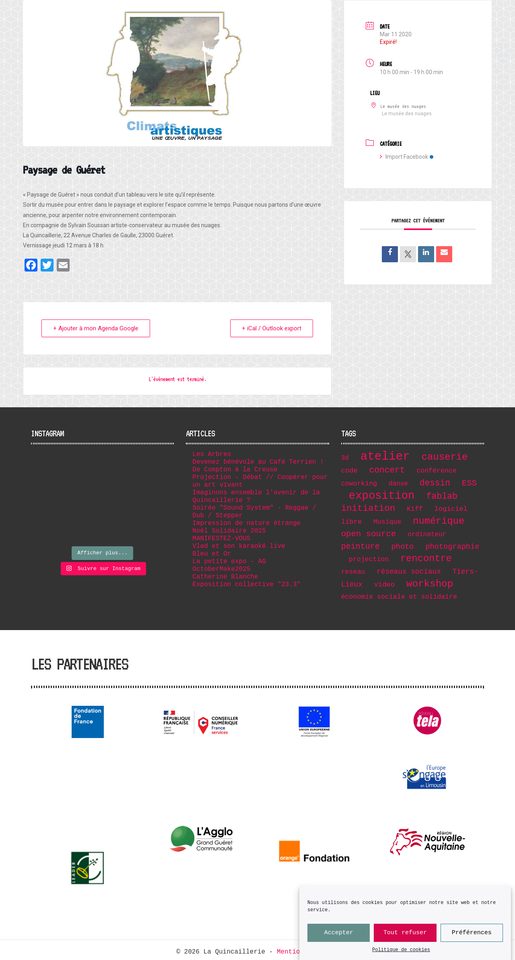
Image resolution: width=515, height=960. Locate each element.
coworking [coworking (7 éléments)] (359, 483)
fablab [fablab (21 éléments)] (441, 496)
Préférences (472, 936)
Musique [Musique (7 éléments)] (387, 522)
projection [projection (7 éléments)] (369, 559)
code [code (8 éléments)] (349, 471)
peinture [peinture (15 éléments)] (360, 546)
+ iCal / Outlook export (271, 328)
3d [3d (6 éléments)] (345, 458)
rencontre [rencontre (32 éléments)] (426, 558)
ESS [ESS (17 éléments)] (469, 483)
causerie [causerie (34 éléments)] (445, 457)
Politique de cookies (401, 953)
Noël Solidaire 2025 (229, 531)
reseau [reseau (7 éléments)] (353, 572)
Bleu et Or (211, 554)
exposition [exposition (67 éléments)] (382, 495)
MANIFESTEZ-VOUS (221, 538)
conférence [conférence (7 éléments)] (436, 471)
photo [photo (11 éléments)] (402, 546)
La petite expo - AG (229, 561)
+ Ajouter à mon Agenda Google (95, 328)
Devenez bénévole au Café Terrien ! (257, 462)
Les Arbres (211, 454)
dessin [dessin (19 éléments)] (435, 483)
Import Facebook (406, 156)
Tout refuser (405, 936)
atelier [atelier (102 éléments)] (385, 456)
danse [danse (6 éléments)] (398, 483)
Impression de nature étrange (246, 523)
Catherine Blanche (225, 577)
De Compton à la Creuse (234, 469)
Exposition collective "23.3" (246, 584)
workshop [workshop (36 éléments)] (429, 583)
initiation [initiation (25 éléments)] (368, 508)
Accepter (338, 936)
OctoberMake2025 (221, 569)
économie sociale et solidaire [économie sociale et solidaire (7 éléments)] (399, 597)
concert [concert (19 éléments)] (387, 470)
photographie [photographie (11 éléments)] (452, 546)
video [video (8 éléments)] (384, 585)
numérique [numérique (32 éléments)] (438, 521)
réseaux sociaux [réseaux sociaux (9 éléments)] (409, 572)
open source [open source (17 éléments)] (368, 534)
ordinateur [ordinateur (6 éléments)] (427, 534)
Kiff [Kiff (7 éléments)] (415, 509)
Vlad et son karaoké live (238, 546)
